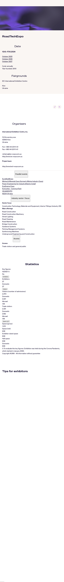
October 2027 (7, 61)
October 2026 (7, 59)
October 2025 (7, 56)
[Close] (2, 564)
